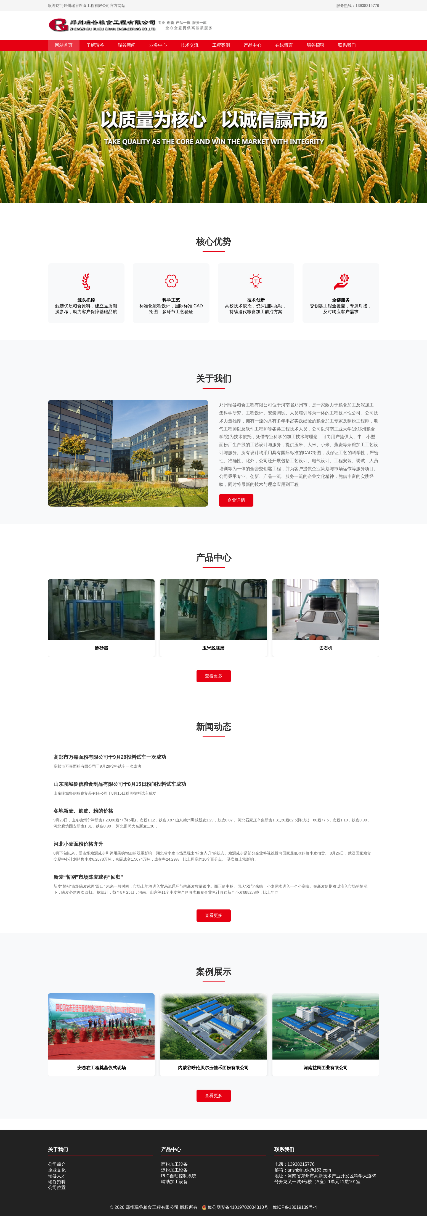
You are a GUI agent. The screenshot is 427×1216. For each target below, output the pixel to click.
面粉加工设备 (174, 1164)
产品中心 (252, 45)
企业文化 (57, 1170)
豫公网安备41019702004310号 (235, 1207)
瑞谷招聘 (315, 45)
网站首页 (64, 45)
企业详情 (236, 500)
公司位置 (57, 1187)
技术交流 (189, 45)
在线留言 (284, 45)
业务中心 (158, 45)
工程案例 (221, 45)
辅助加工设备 (174, 1181)
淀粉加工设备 (174, 1170)
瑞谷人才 (57, 1176)
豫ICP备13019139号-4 (295, 1207)
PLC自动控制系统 (178, 1176)
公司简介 (57, 1164)
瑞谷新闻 (127, 45)
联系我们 (347, 45)
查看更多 (213, 676)
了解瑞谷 (95, 45)
